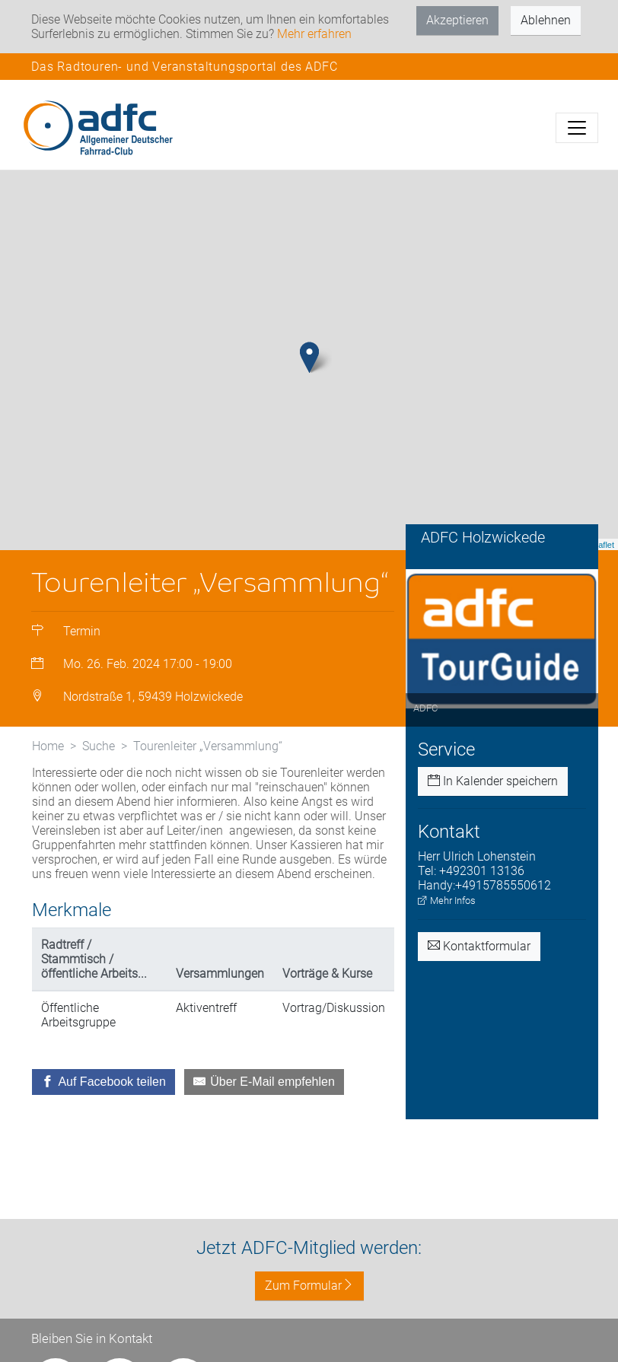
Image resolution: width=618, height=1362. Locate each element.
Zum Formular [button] (309, 1285)
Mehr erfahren (314, 34)
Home (48, 746)
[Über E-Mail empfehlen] (264, 1082)
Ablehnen (546, 20)
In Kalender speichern (493, 781)
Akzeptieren (457, 20)
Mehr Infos (447, 900)
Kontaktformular (479, 946)
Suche (98, 746)
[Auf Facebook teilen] (103, 1082)
